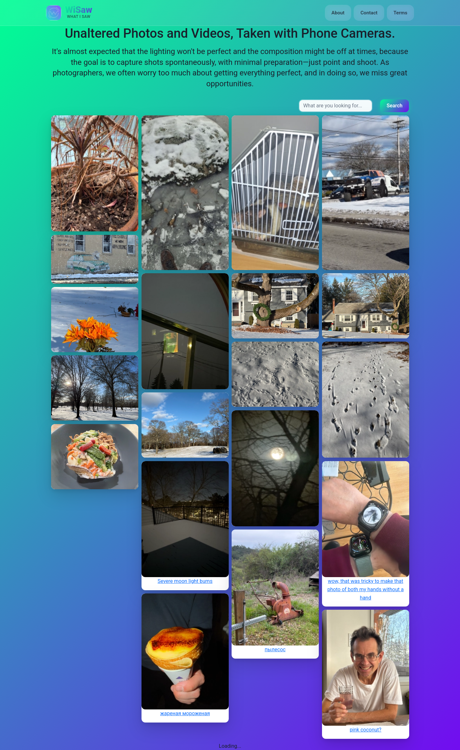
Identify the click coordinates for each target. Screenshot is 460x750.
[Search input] (335, 105)
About (338, 13)
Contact (368, 13)
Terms (400, 13)
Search (394, 106)
